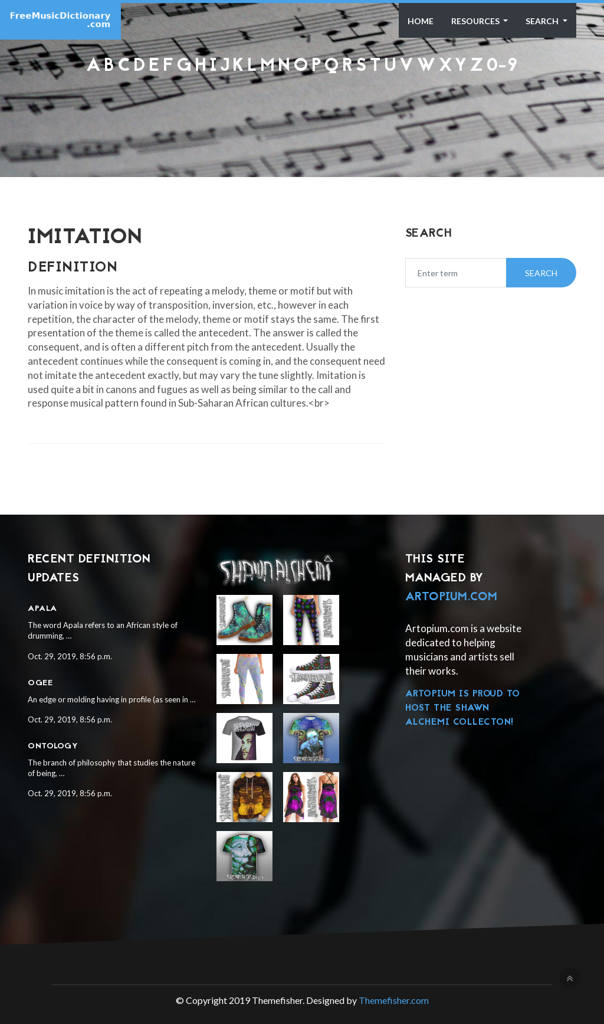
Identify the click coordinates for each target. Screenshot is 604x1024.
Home (421, 21)
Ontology (53, 746)
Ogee (40, 683)
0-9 (502, 66)
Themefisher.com (394, 1000)
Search (543, 21)
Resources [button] (476, 21)
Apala (42, 609)
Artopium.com (451, 597)
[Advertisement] (302, 107)
